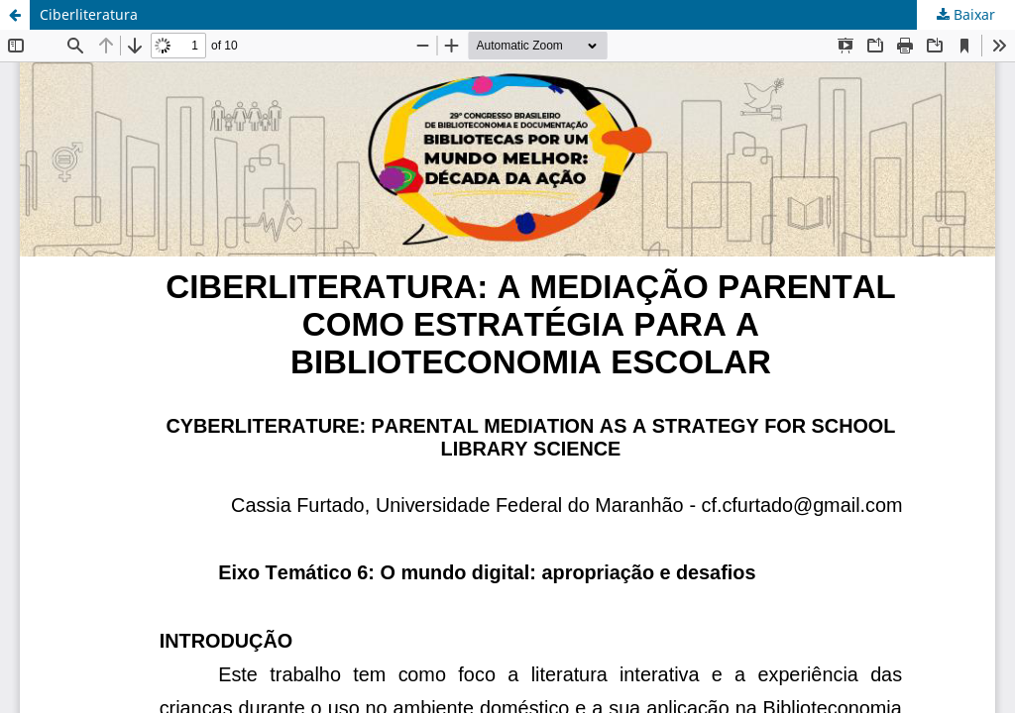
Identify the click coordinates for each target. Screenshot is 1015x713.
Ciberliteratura (89, 14)
